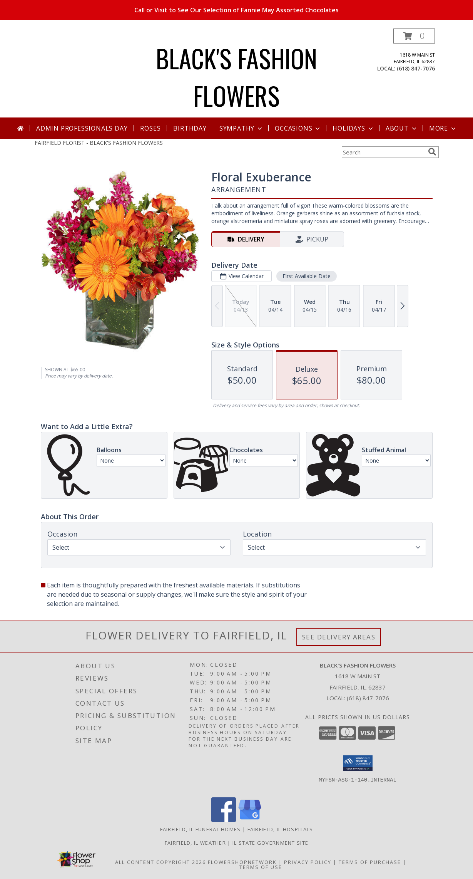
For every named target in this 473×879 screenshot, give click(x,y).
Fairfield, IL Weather (195, 842)
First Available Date (306, 276)
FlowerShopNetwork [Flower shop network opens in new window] (242, 862)
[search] (432, 152)
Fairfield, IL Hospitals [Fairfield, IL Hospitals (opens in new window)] (280, 829)
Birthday (189, 128)
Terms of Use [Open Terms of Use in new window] (260, 867)
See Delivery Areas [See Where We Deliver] (339, 636)
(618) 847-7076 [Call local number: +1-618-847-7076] (416, 68)
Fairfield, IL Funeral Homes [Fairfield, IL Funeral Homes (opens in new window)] (200, 829)
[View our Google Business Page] (249, 820)
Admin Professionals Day (81, 128)
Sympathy (241, 128)
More (443, 128)
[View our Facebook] (223, 820)
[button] (414, 36)
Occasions (298, 128)
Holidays (353, 128)
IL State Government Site (270, 842)
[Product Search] (383, 152)
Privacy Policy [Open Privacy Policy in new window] (307, 862)
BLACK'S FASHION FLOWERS (236, 76)
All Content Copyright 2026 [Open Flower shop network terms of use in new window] (160, 862)
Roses (150, 128)
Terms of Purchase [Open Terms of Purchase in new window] (370, 862)
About (402, 128)
